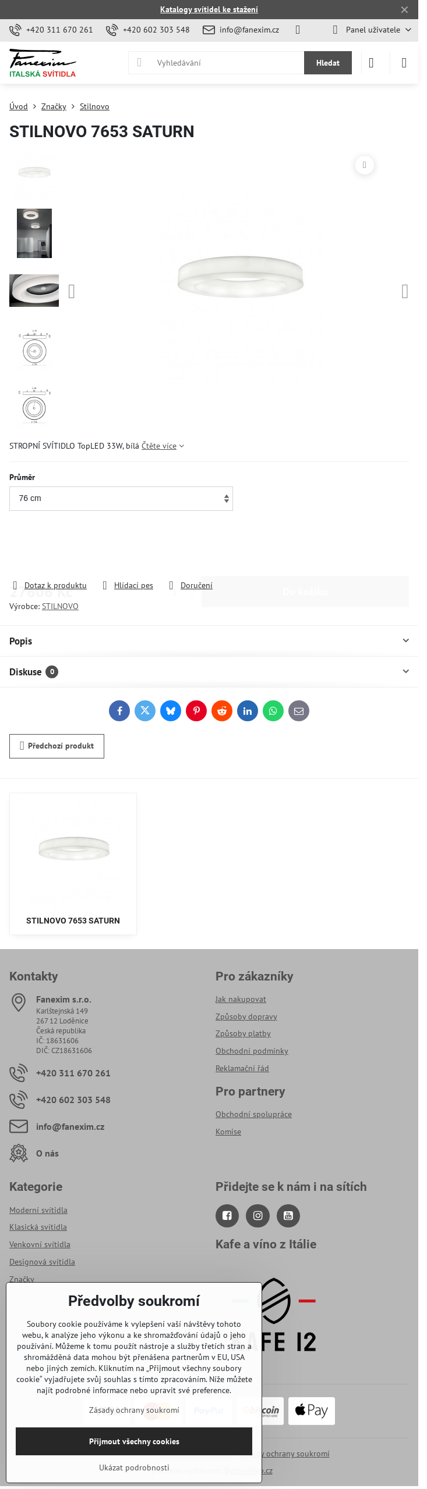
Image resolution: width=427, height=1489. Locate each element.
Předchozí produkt (57, 746)
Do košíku (305, 546)
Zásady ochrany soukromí (284, 1453)
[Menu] (404, 62)
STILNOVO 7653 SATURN (73, 920)
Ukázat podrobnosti (134, 1467)
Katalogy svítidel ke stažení (209, 9)
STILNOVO (60, 606)
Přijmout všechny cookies (134, 1441)
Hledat (328, 63)
